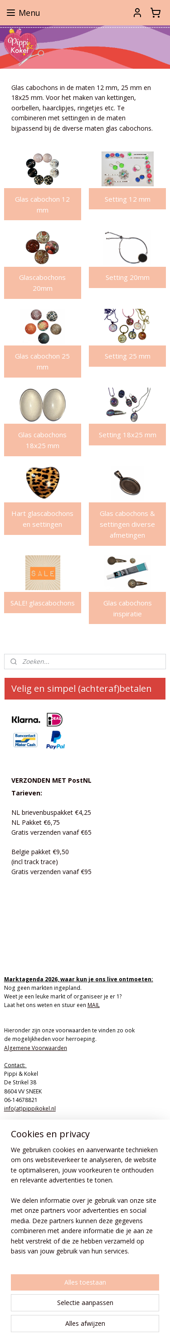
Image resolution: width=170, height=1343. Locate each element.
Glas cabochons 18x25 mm (42, 440)
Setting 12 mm (128, 198)
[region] (85, 1204)
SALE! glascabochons (42, 602)
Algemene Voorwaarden (35, 1048)
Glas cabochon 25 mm (42, 362)
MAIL (93, 1005)
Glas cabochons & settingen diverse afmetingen (127, 524)
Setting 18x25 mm (127, 435)
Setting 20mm (128, 277)
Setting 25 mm (128, 356)
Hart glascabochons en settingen (42, 519)
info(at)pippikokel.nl (30, 1108)
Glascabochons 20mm (42, 283)
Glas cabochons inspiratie (127, 608)
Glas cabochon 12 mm (42, 204)
